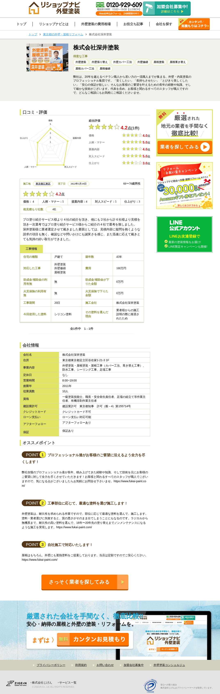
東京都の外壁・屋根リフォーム (63, 34)
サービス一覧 (67, 682)
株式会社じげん (42, 682)
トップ (32, 34)
